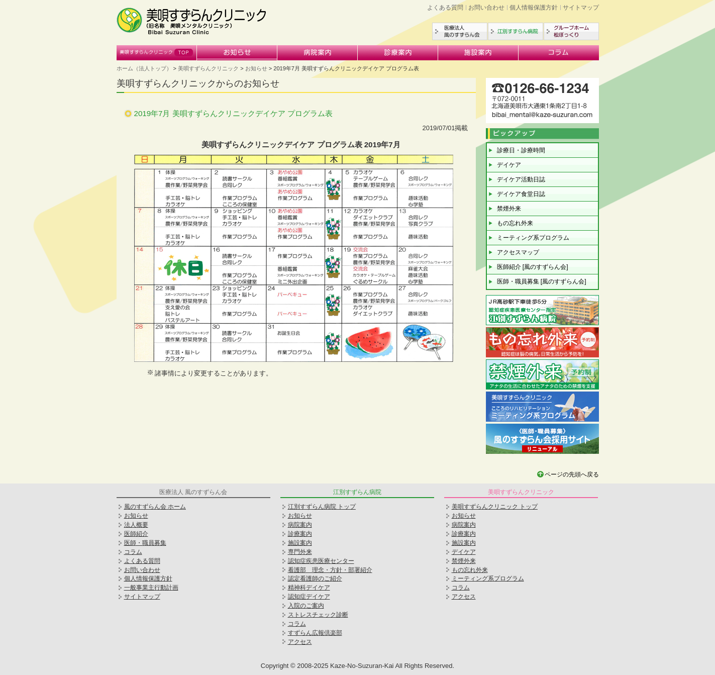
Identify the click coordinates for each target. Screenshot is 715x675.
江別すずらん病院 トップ (322, 506)
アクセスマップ (518, 252)
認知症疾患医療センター (321, 560)
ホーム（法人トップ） (144, 68)
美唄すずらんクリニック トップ (495, 506)
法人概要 (136, 524)
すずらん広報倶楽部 (315, 632)
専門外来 (300, 551)
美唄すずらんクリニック (157, 52)
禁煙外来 (509, 208)
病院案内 (317, 52)
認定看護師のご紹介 (315, 578)
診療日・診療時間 (521, 150)
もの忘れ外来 (515, 223)
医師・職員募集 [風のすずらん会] (541, 281)
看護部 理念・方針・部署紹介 (330, 569)
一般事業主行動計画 (151, 587)
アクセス (300, 641)
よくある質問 (445, 7)
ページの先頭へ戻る (572, 474)
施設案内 (478, 52)
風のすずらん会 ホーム (155, 506)
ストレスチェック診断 (318, 614)
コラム (559, 52)
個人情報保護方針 (533, 7)
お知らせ (237, 52)
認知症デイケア (309, 596)
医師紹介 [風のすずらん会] (532, 266)
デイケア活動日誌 (521, 179)
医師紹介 (136, 533)
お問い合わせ (486, 7)
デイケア (509, 164)
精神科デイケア (309, 587)
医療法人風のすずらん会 (459, 31)
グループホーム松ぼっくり (571, 31)
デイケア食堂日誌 (521, 194)
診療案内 (398, 52)
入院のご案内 (306, 605)
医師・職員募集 (145, 542)
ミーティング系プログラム (533, 237)
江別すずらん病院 (515, 31)
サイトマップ (581, 7)
